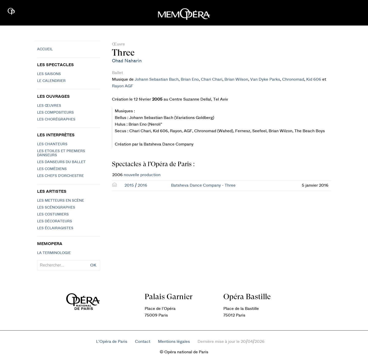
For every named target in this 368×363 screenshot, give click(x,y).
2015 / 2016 (135, 185)
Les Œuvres (49, 105)
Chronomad (293, 79)
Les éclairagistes (55, 228)
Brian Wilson (236, 79)
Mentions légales (174, 342)
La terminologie (54, 253)
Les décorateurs (54, 221)
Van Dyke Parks (265, 79)
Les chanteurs (52, 144)
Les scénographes (56, 207)
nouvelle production (142, 175)
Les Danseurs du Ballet (61, 162)
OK (93, 265)
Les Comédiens (52, 169)
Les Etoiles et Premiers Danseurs (61, 153)
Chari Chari (211, 79)
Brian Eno (190, 79)
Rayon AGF (122, 86)
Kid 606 (313, 79)
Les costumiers (53, 214)
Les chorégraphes (56, 119)
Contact (142, 342)
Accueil (45, 49)
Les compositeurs (55, 112)
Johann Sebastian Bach (157, 79)
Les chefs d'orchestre (60, 176)
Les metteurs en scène (60, 200)
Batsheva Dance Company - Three (203, 185)
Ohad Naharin (127, 61)
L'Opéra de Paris (111, 342)
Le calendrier (51, 81)
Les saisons (49, 74)
